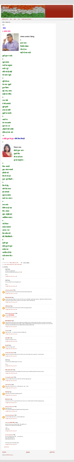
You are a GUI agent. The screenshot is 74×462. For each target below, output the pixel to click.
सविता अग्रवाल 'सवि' (9, 369)
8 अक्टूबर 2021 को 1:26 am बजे (11, 430)
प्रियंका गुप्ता (7, 399)
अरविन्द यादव (7, 306)
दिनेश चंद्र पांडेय (8, 297)
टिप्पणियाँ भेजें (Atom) (9, 454)
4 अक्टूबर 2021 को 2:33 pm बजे (11, 356)
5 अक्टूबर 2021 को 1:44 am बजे (11, 380)
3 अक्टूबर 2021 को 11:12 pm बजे (11, 293)
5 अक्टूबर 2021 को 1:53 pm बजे (11, 395)
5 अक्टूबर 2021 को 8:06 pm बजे (11, 402)
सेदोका (15, 19)
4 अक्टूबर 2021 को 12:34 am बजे (11, 309)
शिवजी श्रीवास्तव (8, 320)
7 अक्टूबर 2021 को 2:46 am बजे (11, 418)
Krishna (7, 330)
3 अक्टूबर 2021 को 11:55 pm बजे (11, 302)
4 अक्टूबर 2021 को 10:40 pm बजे (11, 373)
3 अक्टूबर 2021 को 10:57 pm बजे (11, 276)
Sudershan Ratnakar (9, 415)
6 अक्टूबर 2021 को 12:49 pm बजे (11, 411)
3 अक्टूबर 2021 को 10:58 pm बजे (11, 286)
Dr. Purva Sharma (9, 434)
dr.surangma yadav (9, 377)
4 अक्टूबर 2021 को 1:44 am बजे (11, 326)
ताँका (11, 19)
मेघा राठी (6, 345)
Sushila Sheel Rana (9, 352)
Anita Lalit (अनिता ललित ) (10, 422)
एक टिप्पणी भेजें (6, 447)
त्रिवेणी (6, 7)
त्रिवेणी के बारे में (5, 19)
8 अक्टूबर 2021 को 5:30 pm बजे (11, 444)
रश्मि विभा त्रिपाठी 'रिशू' (10, 264)
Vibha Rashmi (8, 384)
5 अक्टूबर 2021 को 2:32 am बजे (11, 387)
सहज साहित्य (7, 337)
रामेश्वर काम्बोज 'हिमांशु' (18, 264)
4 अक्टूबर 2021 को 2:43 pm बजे (11, 365)
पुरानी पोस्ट (52, 452)
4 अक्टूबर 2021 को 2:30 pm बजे (11, 348)
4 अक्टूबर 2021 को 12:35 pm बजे (11, 341)
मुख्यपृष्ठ (28, 452)
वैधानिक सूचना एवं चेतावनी (26, 19)
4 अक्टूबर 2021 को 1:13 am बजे (11, 316)
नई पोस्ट (4, 452)
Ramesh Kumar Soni (9, 406)
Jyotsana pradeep (9, 290)
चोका (19, 19)
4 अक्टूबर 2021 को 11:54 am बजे (11, 334)
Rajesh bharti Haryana (10, 313)
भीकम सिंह (7, 391)
